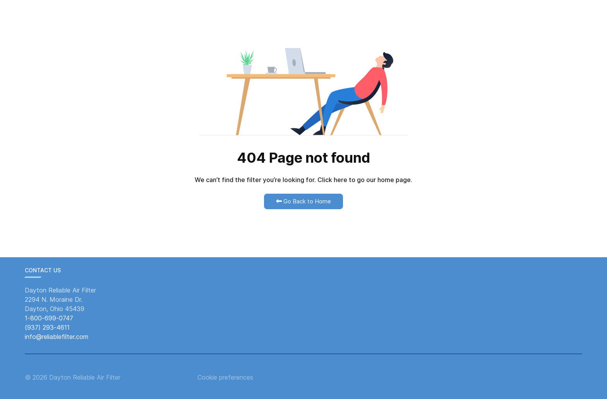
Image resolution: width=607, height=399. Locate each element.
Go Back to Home (303, 201)
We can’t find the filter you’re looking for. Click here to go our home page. (303, 180)
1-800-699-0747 (49, 318)
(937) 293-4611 (47, 327)
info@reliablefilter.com (56, 337)
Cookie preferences (225, 377)
